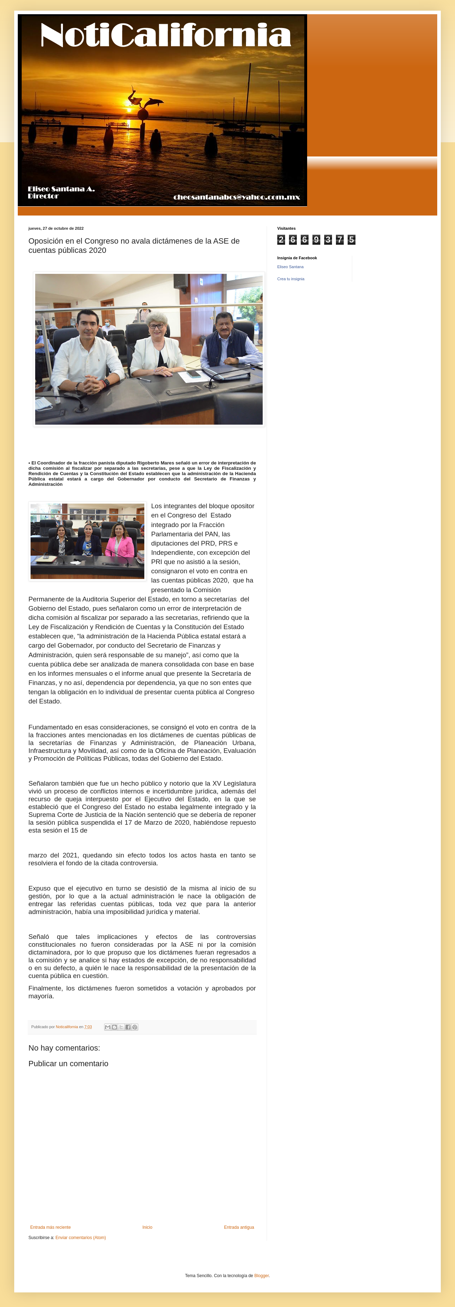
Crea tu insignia (290, 279)
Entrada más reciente (50, 1227)
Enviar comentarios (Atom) (80, 1237)
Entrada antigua (239, 1227)
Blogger (261, 1275)
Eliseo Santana (290, 267)
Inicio (147, 1227)
